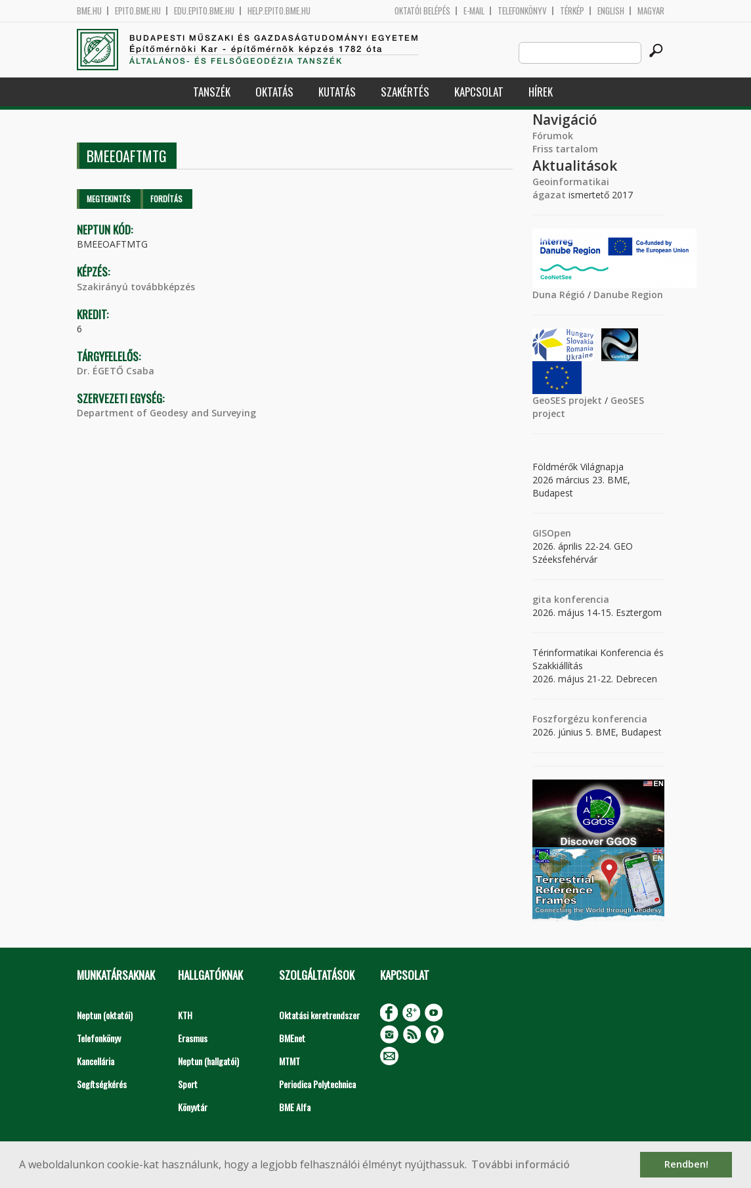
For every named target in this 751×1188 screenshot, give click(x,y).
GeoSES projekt (567, 400)
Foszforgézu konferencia (589, 719)
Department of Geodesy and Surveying (166, 413)
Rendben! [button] (686, 1164)
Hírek (540, 91)
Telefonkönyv (522, 11)
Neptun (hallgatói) (208, 1061)
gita (541, 599)
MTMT (289, 1061)
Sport (188, 1084)
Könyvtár (192, 1107)
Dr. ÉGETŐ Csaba (115, 370)
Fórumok (552, 135)
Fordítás (166, 198)
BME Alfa (295, 1107)
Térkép (572, 11)
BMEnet (292, 1038)
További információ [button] (520, 1164)
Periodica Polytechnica (317, 1084)
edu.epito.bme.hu (204, 11)
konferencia (580, 599)
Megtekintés (109, 198)
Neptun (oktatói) (105, 1015)
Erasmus (192, 1038)
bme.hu (89, 11)
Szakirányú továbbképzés (136, 286)
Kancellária (95, 1061)
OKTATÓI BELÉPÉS (422, 11)
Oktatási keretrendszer (319, 1015)
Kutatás (337, 91)
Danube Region (628, 294)
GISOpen (551, 533)
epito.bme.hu (138, 11)
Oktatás (274, 91)
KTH (185, 1015)
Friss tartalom (565, 149)
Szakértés (405, 91)
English (610, 11)
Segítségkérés (102, 1084)
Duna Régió (558, 294)
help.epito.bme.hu (279, 11)
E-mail (473, 11)
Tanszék (211, 91)
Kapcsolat (479, 91)
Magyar (650, 11)
